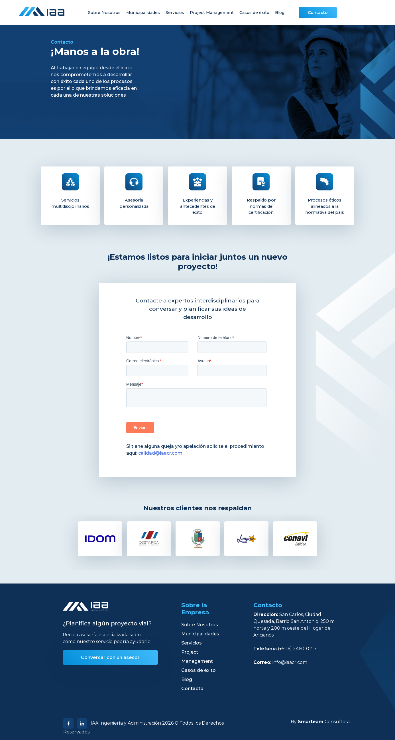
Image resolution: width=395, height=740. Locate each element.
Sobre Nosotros (104, 12)
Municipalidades (143, 12)
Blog (279, 12)
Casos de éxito (254, 12)
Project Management (212, 12)
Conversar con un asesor (110, 657)
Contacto (318, 12)
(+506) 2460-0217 (297, 648)
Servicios (175, 12)
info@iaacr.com (289, 662)
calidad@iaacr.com (160, 453)
